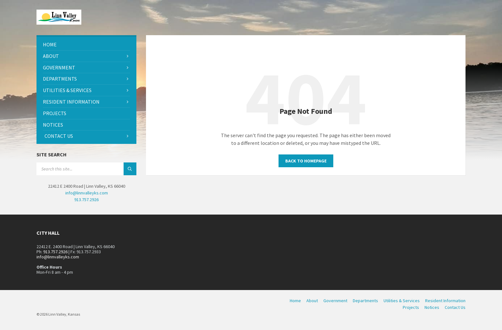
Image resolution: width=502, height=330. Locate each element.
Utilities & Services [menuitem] (402, 300)
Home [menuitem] (295, 300)
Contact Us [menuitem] (455, 307)
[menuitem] (86, 44)
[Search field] (86, 168)
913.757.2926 (86, 199)
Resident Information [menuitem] (445, 300)
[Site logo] (58, 23)
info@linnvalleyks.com (86, 193)
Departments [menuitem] (365, 300)
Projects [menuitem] (411, 307)
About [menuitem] (312, 300)
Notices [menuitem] (432, 307)
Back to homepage (306, 161)
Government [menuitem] (335, 300)
